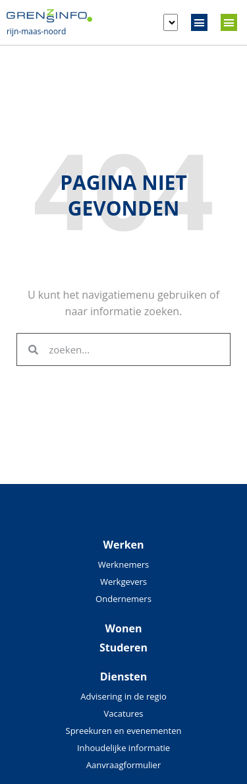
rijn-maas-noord (36, 31)
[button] (199, 22)
